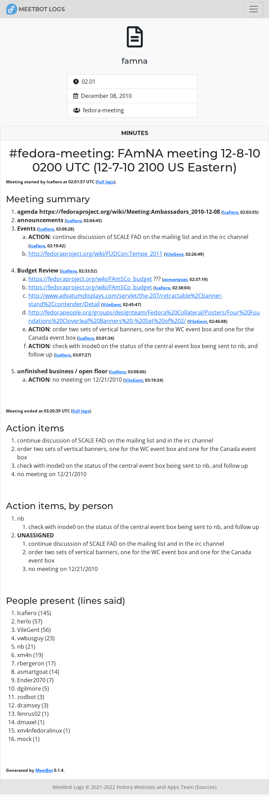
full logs (105, 182)
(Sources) (205, 787)
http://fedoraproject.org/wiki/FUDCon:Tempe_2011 (95, 254)
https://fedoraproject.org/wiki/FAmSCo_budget (90, 279)
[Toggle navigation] (253, 9)
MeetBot (44, 770)
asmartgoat (175, 279)
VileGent (174, 254)
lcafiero (230, 212)
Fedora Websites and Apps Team (156, 787)
